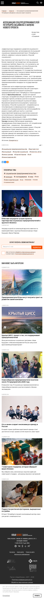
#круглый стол (34, 149)
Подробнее (6, 595)
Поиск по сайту (30, 552)
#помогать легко (35, 152)
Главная (4, 11)
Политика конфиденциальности (22, 580)
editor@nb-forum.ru (22, 541)
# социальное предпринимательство (20, 173)
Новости (11, 11)
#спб (29, 154)
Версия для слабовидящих (22, 554)
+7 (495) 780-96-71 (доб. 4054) (22, 543)
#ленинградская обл (9, 157)
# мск (37, 176)
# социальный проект (9, 182)
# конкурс (8, 177)
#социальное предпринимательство (14, 149)
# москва (35, 179)
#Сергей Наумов (20, 154)
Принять (37, 595)
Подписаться (37, 247)
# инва (30, 177)
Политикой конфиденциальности (24, 254)
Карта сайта (20, 552)
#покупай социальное (20, 152)
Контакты (12, 552)
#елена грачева (7, 154)
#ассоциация (6, 152)
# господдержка (20, 177)
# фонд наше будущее (11, 180)
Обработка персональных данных (22, 582)
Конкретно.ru (13, 140)
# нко (21, 180)
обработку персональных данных (25, 252)
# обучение (28, 179)
